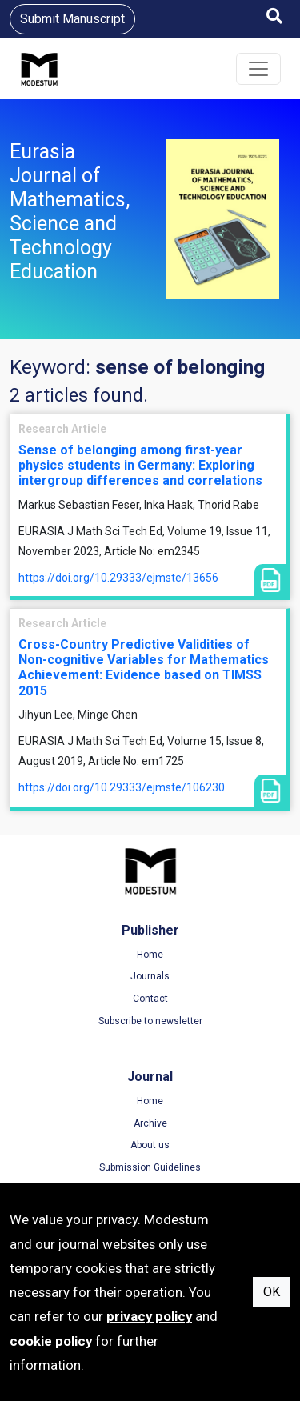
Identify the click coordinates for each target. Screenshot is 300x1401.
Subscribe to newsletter (150, 1021)
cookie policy (51, 1341)
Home (150, 954)
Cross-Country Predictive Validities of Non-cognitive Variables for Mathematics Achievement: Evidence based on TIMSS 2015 (143, 667)
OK (271, 1291)
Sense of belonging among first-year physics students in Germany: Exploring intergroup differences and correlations (140, 465)
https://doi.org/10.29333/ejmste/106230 (121, 787)
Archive (150, 1123)
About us (150, 1145)
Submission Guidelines (150, 1167)
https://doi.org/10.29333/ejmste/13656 (118, 577)
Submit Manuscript (72, 18)
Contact (150, 998)
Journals (150, 976)
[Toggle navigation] (258, 69)
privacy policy (149, 1316)
